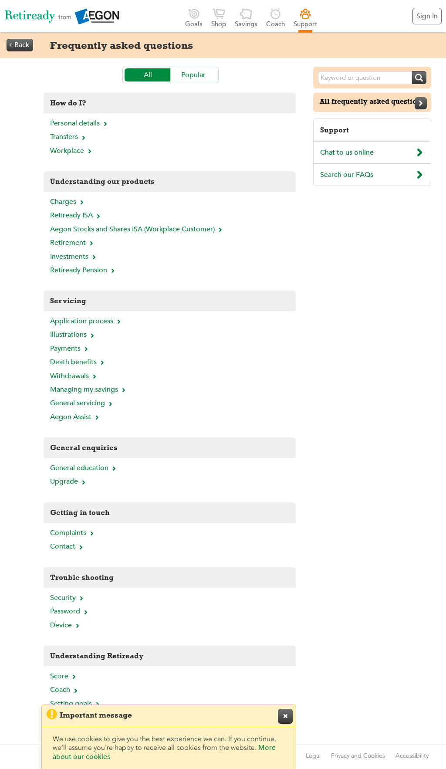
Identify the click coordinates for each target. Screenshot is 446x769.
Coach (275, 17)
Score (64, 676)
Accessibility (412, 755)
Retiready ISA (76, 215)
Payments (70, 348)
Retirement (72, 242)
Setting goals (75, 703)
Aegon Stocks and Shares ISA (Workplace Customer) (137, 229)
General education (84, 468)
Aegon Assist (75, 417)
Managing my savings (89, 389)
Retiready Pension (83, 270)
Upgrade (69, 481)
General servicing (82, 403)
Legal (313, 755)
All (148, 75)
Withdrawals (74, 376)
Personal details (79, 123)
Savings (246, 17)
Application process (86, 321)
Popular (193, 75)
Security (67, 597)
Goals (194, 17)
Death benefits (78, 362)
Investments (74, 256)
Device (65, 625)
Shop (218, 17)
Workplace (72, 150)
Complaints (73, 532)
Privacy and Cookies (358, 755)
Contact (67, 546)
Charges (68, 201)
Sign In (427, 16)
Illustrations (73, 334)
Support (306, 17)
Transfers (69, 136)
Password (70, 611)
